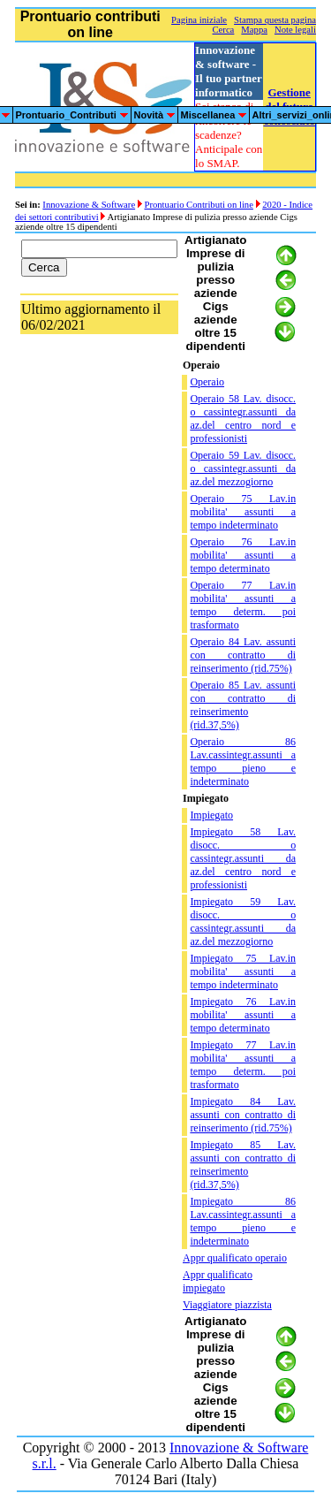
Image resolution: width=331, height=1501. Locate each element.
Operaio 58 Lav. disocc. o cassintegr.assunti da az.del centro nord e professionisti (243, 418)
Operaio (207, 382)
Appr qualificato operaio (235, 1258)
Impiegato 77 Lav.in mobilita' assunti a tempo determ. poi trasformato (243, 1065)
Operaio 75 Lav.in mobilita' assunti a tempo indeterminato (243, 511)
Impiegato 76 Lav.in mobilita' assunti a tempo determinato (243, 1014)
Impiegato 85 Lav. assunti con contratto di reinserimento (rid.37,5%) (243, 1165)
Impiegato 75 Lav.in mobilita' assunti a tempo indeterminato (243, 971)
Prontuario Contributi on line (198, 205)
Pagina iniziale (199, 20)
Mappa (254, 29)
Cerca (224, 29)
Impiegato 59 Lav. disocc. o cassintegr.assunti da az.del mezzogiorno (243, 921)
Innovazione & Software (88, 205)
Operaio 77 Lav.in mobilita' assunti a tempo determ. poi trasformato (243, 605)
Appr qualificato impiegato (217, 1281)
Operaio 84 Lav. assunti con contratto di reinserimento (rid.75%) (243, 655)
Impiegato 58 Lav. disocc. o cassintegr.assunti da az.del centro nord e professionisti (243, 858)
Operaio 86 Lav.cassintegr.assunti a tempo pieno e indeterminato (243, 761)
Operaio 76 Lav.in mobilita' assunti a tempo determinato (243, 555)
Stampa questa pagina (275, 20)
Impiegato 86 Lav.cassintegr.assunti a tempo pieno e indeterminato (243, 1221)
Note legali (295, 29)
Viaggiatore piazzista (227, 1305)
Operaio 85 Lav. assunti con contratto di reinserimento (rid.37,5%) (243, 705)
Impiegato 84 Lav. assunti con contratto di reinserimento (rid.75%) (243, 1114)
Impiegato (211, 815)
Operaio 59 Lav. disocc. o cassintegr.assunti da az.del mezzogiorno (243, 468)
